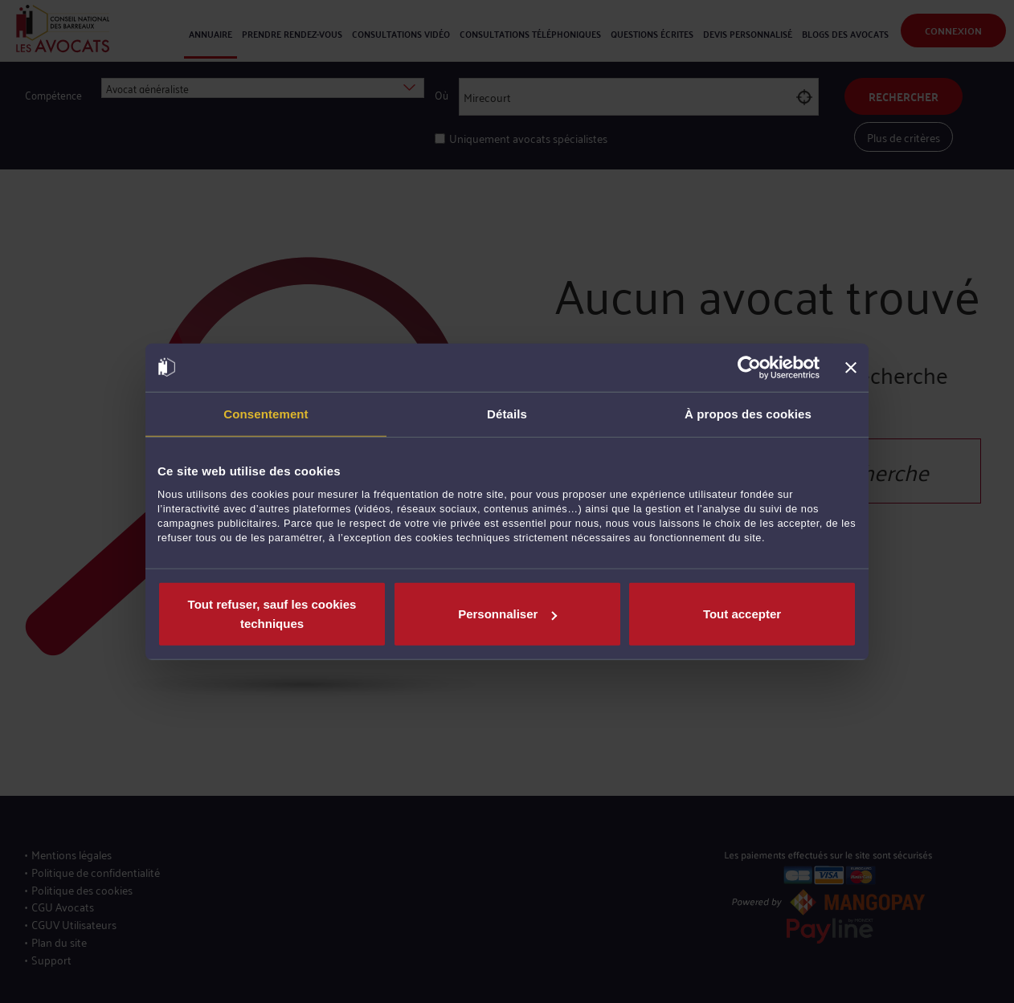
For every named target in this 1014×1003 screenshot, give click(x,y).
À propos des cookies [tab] (748, 413)
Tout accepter (742, 614)
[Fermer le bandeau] (851, 367)
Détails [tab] (507, 413)
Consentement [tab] (265, 413)
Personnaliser (507, 614)
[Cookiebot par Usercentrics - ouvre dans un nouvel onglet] (749, 367)
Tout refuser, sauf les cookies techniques (272, 613)
